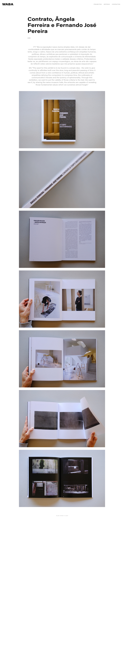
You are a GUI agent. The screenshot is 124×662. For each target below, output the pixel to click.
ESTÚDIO (107, 4)
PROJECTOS (98, 4)
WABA (7, 4)
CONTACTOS (116, 4)
